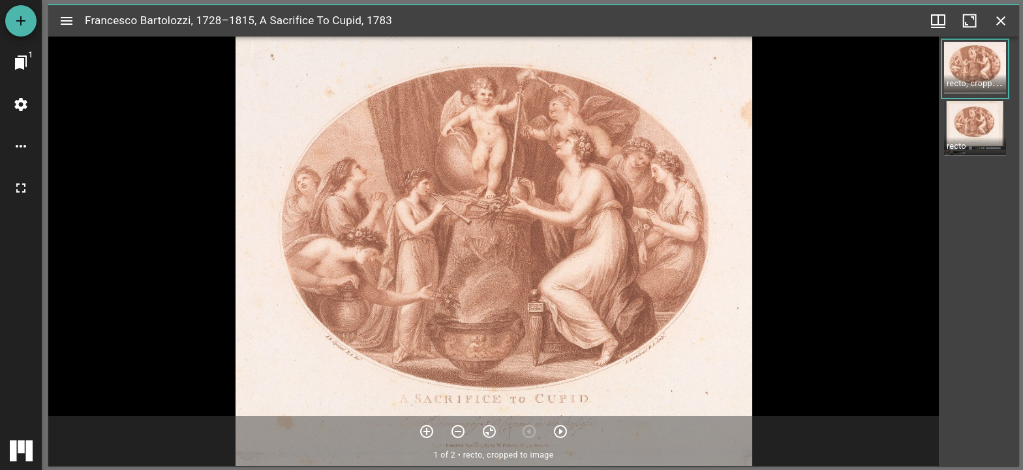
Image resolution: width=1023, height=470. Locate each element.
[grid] (979, 251)
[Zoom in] (426, 431)
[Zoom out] (458, 431)
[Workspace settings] (21, 104)
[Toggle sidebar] (66, 21)
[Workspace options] (21, 146)
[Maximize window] (969, 21)
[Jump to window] (21, 62)
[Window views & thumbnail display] (938, 21)
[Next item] (560, 431)
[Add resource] (21, 21)
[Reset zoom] (489, 431)
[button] (975, 69)
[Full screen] (21, 188)
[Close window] (1000, 21)
